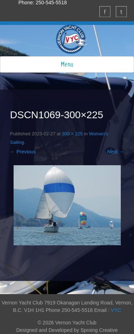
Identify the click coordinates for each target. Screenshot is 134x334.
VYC (116, 310)
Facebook (104, 11)
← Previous (23, 152)
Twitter (121, 11)
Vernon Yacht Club (71, 39)
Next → (115, 152)
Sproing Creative (99, 330)
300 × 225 (72, 133)
